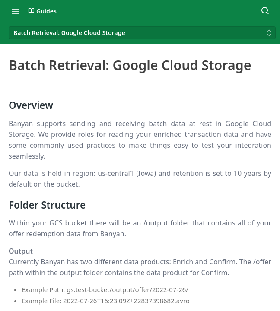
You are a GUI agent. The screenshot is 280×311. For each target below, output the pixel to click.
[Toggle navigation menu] (15, 10)
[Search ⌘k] (264, 10)
